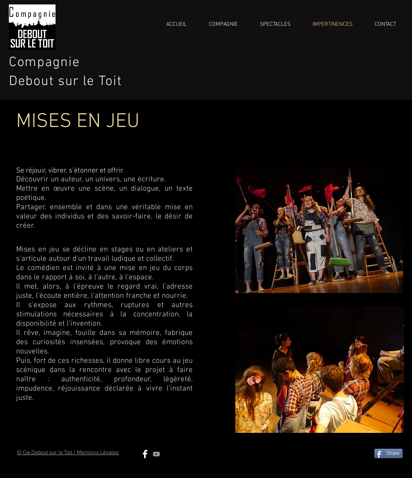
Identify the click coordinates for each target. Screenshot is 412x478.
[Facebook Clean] (145, 454)
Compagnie (44, 62)
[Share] (388, 453)
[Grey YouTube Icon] (156, 454)
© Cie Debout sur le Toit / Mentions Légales (68, 452)
